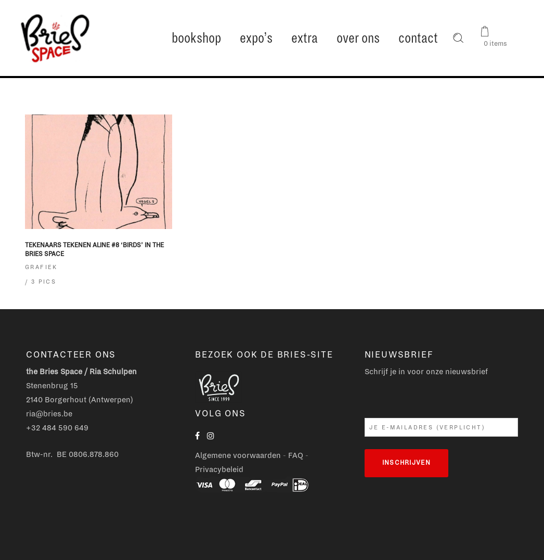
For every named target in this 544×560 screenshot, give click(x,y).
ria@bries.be (49, 414)
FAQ (295, 455)
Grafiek (41, 267)
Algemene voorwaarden (238, 455)
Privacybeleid (219, 469)
